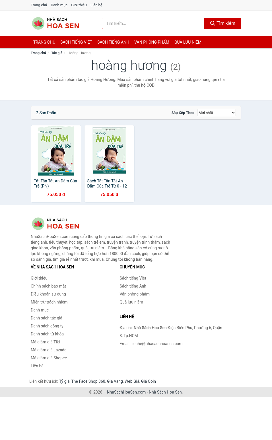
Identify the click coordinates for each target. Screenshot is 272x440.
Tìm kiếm (222, 23)
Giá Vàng (115, 381)
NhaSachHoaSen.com (126, 392)
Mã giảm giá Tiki (45, 342)
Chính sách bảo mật (48, 286)
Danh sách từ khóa (47, 334)
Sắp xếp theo (183, 113)
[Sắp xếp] (216, 112)
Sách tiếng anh (113, 42)
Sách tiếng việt (76, 42)
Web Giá (132, 381)
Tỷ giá (64, 381)
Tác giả (56, 53)
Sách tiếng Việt (133, 278)
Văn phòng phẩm (151, 42)
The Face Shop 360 (88, 381)
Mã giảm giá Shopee (49, 358)
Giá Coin (148, 381)
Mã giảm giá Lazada (49, 350)
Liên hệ (96, 5)
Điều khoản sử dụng (48, 294)
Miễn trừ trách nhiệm (49, 302)
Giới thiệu (78, 5)
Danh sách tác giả (46, 318)
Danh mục (59, 5)
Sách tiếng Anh (133, 286)
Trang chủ (39, 5)
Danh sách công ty (47, 326)
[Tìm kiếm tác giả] (153, 23)
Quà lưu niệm (187, 42)
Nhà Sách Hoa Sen (165, 392)
